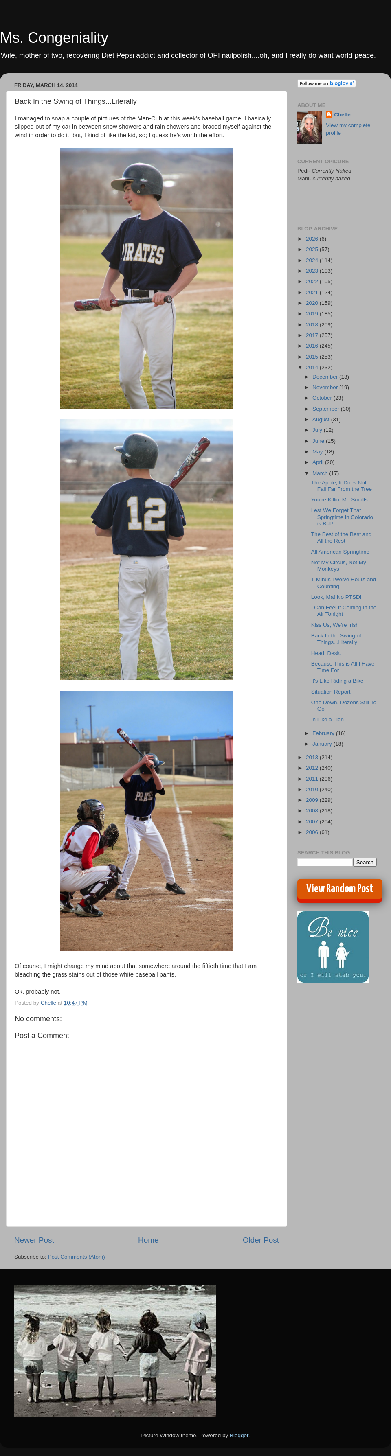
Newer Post (34, 1240)
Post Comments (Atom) (76, 1257)
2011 (313, 779)
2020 (313, 303)
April (318, 462)
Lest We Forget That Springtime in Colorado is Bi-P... (342, 516)
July (318, 430)
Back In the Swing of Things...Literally (336, 639)
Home (148, 1240)
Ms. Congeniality (54, 37)
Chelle (342, 115)
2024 (313, 260)
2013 (313, 757)
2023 (313, 271)
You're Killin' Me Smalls (339, 500)
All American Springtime (340, 552)
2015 (313, 357)
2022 (313, 281)
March (320, 473)
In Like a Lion (327, 719)
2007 (313, 822)
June (319, 441)
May (318, 452)
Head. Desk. (326, 653)
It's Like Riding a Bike (337, 681)
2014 (313, 367)
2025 (313, 249)
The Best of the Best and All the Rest (341, 537)
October (323, 398)
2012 (313, 768)
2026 (313, 239)
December (325, 377)
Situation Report (331, 692)
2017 (313, 335)
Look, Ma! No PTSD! (336, 597)
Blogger (239, 1435)
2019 (313, 314)
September (326, 409)
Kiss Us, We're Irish (335, 625)
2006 (313, 832)
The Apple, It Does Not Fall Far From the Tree (341, 485)
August (321, 419)
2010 (313, 789)
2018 (313, 325)
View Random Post (339, 889)
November (325, 387)
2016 (313, 346)
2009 (313, 800)
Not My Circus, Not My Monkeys (338, 565)
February (324, 733)
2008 (313, 811)
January (323, 744)
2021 (313, 292)
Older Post (261, 1240)
